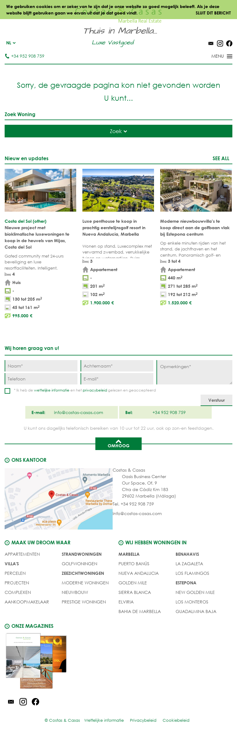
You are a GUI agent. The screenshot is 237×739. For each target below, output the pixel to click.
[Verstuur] (216, 400)
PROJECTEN (17, 583)
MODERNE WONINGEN (85, 583)
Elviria (126, 602)
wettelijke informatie (51, 390)
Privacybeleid (143, 720)
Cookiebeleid (176, 720)
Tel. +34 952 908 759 (133, 504)
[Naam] (41, 366)
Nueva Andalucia (138, 573)
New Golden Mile (195, 592)
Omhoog (119, 443)
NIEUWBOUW (75, 592)
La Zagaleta (189, 563)
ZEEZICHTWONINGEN (83, 573)
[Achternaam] (117, 366)
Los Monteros (192, 602)
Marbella (128, 554)
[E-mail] (117, 378)
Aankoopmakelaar (27, 602)
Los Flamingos (192, 573)
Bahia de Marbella (139, 611)
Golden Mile (132, 583)
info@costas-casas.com (137, 513)
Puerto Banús (133, 563)
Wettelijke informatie (104, 720)
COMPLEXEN (18, 592)
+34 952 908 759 (24, 56)
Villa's (12, 563)
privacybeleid (95, 390)
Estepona (186, 582)
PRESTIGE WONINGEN (84, 602)
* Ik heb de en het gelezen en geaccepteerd (85, 390)
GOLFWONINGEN (79, 563)
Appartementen (22, 554)
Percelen (15, 573)
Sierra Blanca (134, 592)
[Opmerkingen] (194, 372)
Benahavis (187, 554)
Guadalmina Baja (196, 611)
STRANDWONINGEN (82, 554)
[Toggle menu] (213, 56)
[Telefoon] (41, 378)
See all (221, 158)
